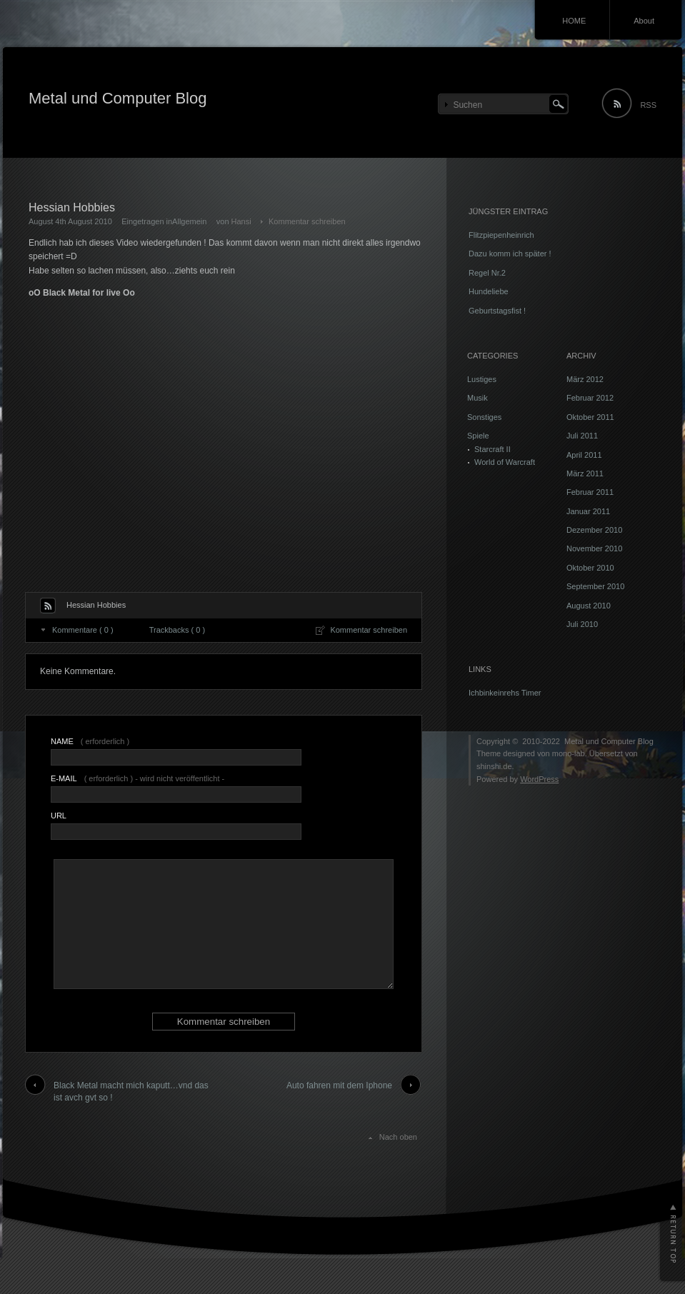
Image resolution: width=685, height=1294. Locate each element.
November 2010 (594, 548)
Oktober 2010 (590, 567)
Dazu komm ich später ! (510, 253)
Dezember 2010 (594, 530)
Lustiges (481, 379)
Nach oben (398, 1137)
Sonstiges (484, 417)
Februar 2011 (590, 492)
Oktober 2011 (590, 417)
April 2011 (584, 455)
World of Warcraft (504, 462)
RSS (648, 105)
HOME (574, 20)
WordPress (539, 779)
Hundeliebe (489, 291)
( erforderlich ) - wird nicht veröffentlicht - (137, 778)
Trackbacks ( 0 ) (177, 630)
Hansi (241, 221)
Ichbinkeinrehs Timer (505, 692)
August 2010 (588, 605)
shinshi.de (494, 766)
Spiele (478, 435)
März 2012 (585, 379)
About (644, 20)
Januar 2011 (588, 511)
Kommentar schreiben (307, 221)
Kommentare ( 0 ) (83, 630)
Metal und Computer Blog (117, 98)
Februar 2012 (590, 397)
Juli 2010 (582, 624)
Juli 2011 (582, 435)
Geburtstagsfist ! (497, 310)
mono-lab (568, 753)
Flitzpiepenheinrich (501, 235)
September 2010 (595, 586)
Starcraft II (492, 449)
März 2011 (585, 473)
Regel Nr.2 (487, 273)
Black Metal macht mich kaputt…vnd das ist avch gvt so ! (131, 1091)
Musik (477, 397)
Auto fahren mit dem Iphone (339, 1085)
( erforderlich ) (90, 741)
